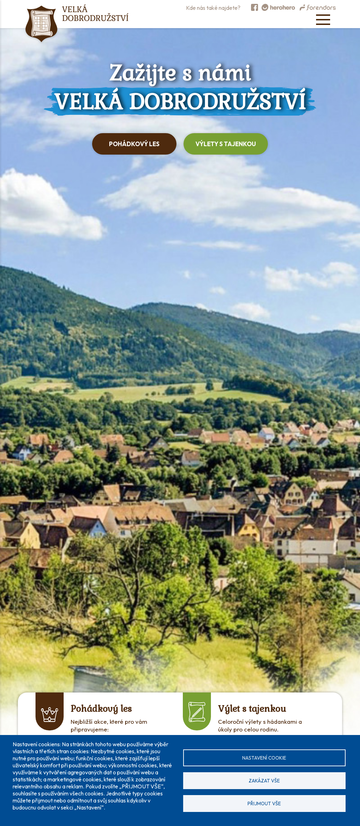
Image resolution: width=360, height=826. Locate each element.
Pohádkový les (134, 144)
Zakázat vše (264, 781)
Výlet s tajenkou (252, 708)
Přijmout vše (264, 803)
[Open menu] (323, 20)
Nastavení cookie (264, 758)
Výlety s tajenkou (225, 144)
